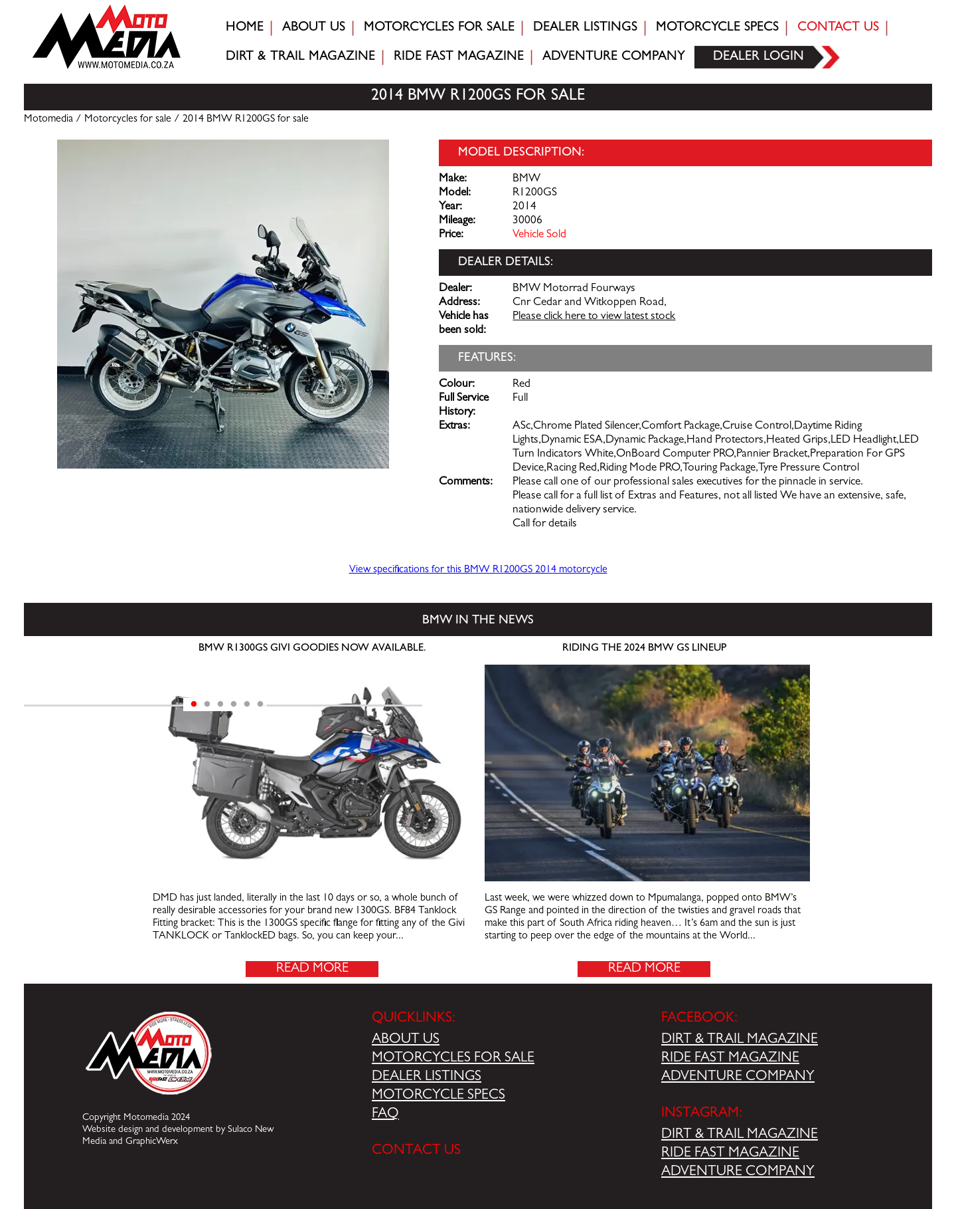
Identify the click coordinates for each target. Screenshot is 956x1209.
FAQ (385, 1114)
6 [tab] (260, 704)
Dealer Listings (585, 28)
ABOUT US (405, 1040)
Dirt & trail (300, 57)
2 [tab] (207, 704)
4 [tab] (233, 704)
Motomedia (48, 119)
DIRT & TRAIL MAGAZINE (739, 1040)
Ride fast (459, 57)
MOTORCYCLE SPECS (438, 1096)
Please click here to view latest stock (594, 317)
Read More (312, 969)
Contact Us (838, 28)
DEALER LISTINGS (426, 1077)
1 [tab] (193, 704)
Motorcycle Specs (717, 28)
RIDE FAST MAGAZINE (730, 1058)
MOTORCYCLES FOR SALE (453, 1058)
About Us (313, 28)
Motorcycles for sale (439, 28)
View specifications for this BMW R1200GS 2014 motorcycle (478, 570)
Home (245, 28)
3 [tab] (220, 704)
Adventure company (613, 57)
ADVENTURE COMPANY (738, 1077)
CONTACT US (416, 1151)
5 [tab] (247, 704)
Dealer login (758, 57)
